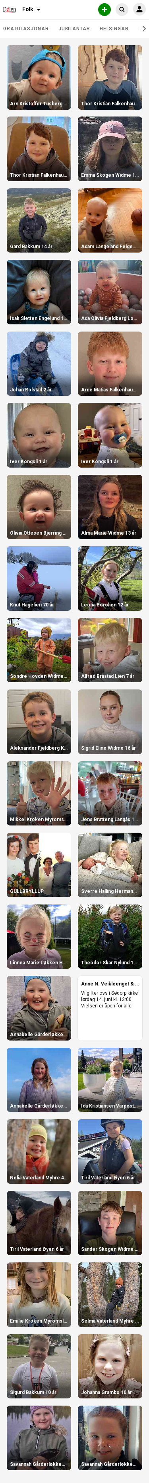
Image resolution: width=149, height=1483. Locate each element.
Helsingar (114, 29)
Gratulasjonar (26, 29)
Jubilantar (74, 29)
